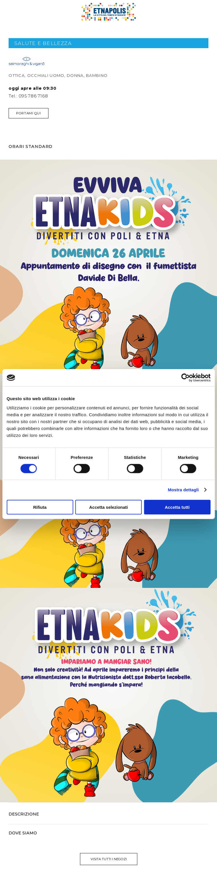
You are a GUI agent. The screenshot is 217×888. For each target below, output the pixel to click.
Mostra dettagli (183, 489)
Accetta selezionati (108, 506)
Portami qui (28, 113)
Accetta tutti (177, 506)
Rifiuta (40, 506)
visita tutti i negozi (109, 859)
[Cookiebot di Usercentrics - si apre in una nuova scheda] (185, 377)
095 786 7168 (33, 96)
